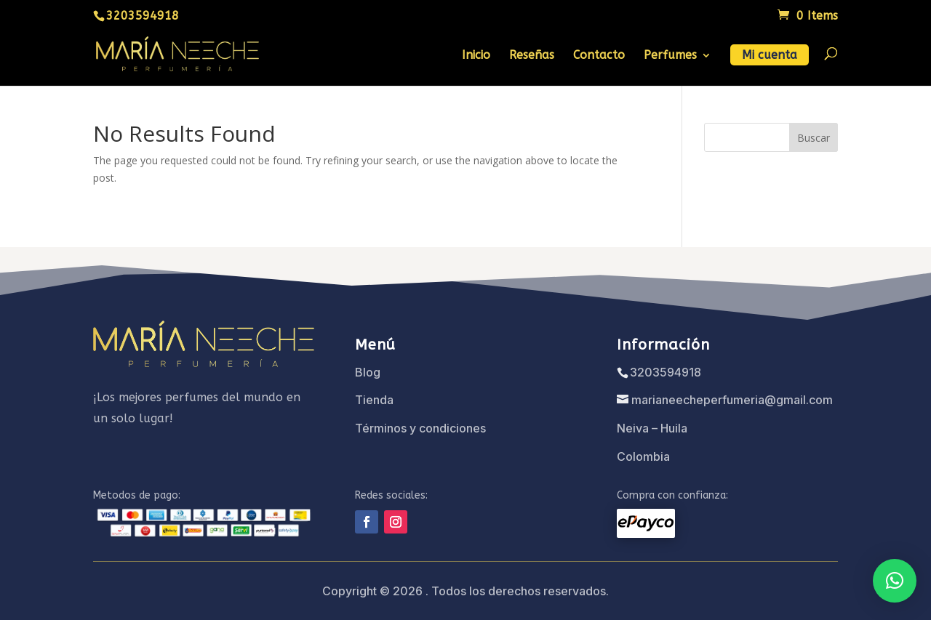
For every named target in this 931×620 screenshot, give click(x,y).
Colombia (643, 456)
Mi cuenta (769, 56)
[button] (894, 581)
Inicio (476, 56)
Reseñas (531, 56)
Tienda (374, 399)
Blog (367, 372)
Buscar (813, 138)
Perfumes (670, 56)
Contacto (599, 56)
